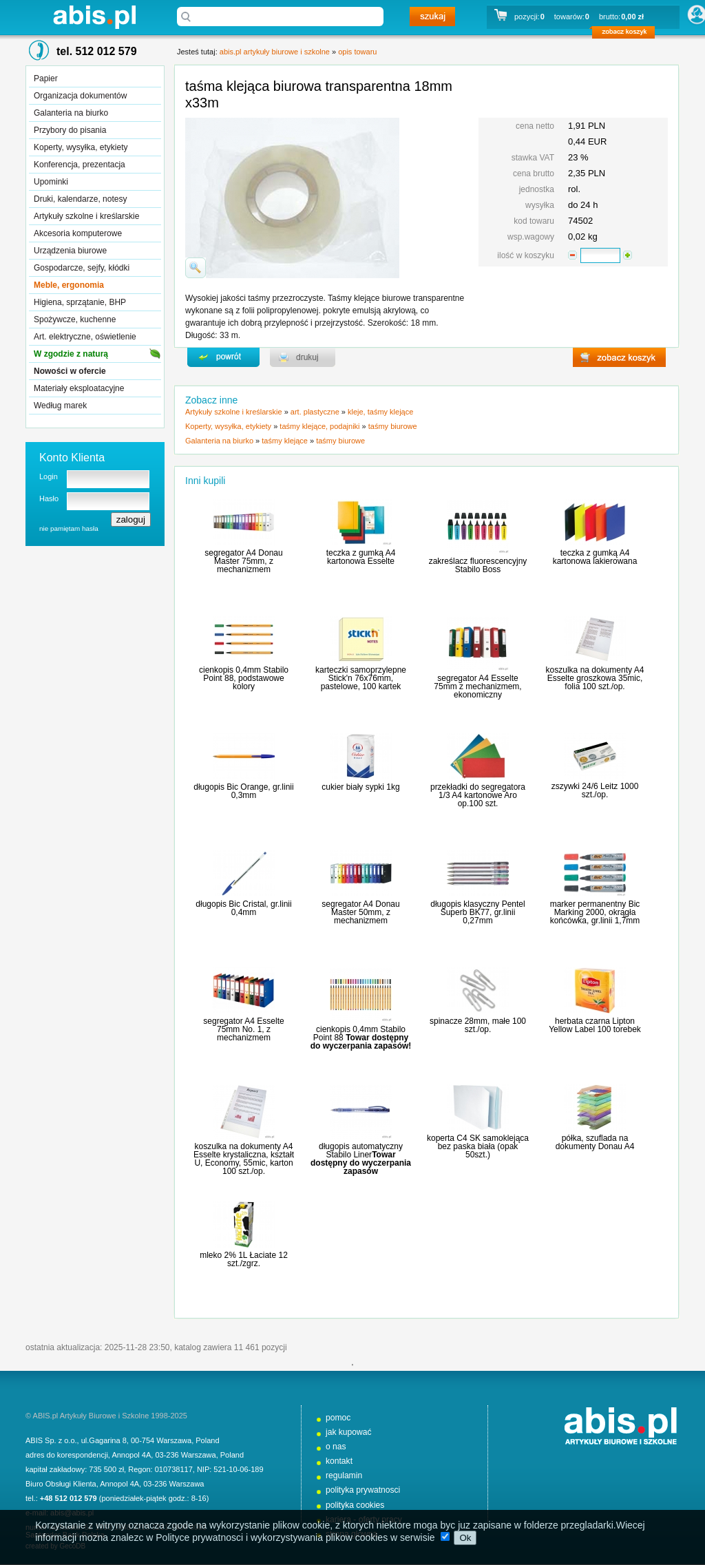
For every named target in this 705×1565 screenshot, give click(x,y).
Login (48, 476)
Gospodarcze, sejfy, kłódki (81, 268)
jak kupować (349, 1432)
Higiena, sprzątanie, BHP (80, 302)
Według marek (60, 405)
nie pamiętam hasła (68, 528)
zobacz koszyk (627, 34)
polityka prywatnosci (363, 1490)
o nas (336, 1446)
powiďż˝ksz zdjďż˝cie (195, 268)
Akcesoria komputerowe (78, 233)
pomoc (338, 1417)
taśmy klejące (285, 441)
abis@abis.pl (72, 1513)
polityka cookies (355, 1505)
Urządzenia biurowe (70, 250)
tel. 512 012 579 (96, 51)
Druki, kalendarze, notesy (80, 199)
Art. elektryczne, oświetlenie (85, 337)
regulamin (344, 1475)
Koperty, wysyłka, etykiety (81, 147)
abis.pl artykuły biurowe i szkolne (94, 17)
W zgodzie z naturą (71, 354)
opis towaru (357, 52)
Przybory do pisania (70, 130)
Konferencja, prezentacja (79, 164)
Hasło (49, 498)
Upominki (51, 182)
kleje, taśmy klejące (380, 412)
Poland (207, 1440)
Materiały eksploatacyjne (79, 388)
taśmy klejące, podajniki (319, 426)
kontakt (339, 1461)
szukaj (432, 16)
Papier (46, 78)
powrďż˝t (223, 357)
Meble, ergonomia (69, 285)
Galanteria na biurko (71, 113)
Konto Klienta (72, 457)
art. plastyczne (315, 412)
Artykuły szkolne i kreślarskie (86, 216)
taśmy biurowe (392, 426)
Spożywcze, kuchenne (75, 319)
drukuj (302, 357)
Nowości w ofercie (70, 371)
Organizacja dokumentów (80, 96)
